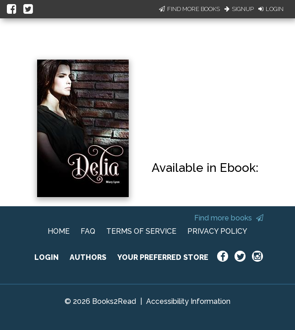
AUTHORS (88, 257)
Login (271, 9)
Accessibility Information (188, 301)
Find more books (228, 218)
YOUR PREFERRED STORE (162, 257)
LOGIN (46, 257)
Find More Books (189, 9)
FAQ (88, 231)
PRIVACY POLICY (217, 231)
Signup (239, 9)
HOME (59, 231)
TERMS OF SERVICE (141, 231)
